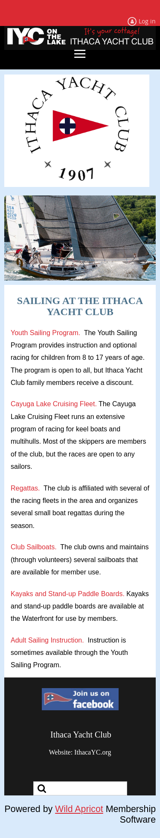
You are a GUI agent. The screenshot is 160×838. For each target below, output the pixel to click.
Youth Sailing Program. (45, 332)
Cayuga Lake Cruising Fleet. (54, 404)
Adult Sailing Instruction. (47, 640)
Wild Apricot (79, 809)
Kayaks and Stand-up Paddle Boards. (68, 593)
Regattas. (25, 488)
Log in (147, 21)
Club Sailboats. (34, 547)
